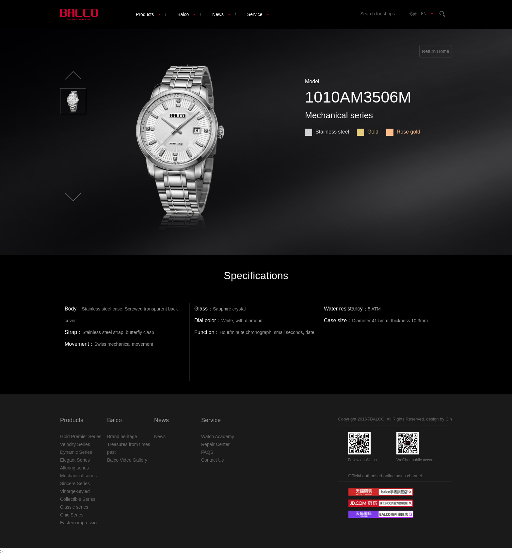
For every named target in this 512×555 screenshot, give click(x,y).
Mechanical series (78, 475)
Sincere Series (75, 483)
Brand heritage (122, 436)
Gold (367, 132)
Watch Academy (217, 436)
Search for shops (377, 13)
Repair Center (215, 444)
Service (255, 14)
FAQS (207, 452)
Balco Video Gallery (127, 460)
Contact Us (212, 460)
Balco (183, 14)
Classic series (74, 507)
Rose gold (403, 132)
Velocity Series (75, 444)
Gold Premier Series (80, 436)
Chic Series (72, 514)
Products (145, 14)
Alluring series (74, 467)
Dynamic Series (76, 452)
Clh (448, 419)
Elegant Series (75, 460)
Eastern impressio (78, 522)
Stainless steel (327, 132)
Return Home (435, 51)
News (218, 14)
